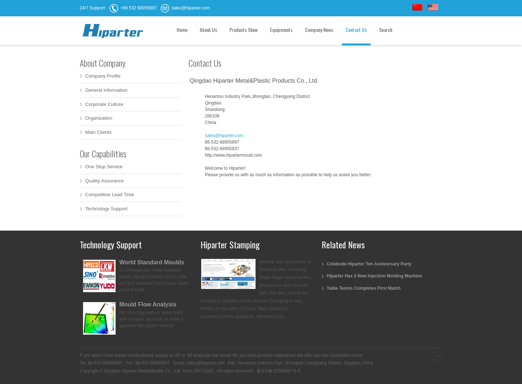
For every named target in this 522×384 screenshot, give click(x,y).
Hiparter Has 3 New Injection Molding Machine (374, 275)
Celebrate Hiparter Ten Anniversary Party (369, 264)
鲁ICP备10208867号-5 (278, 370)
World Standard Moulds (151, 262)
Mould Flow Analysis (148, 304)
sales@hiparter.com (224, 135)
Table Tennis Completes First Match (364, 288)
